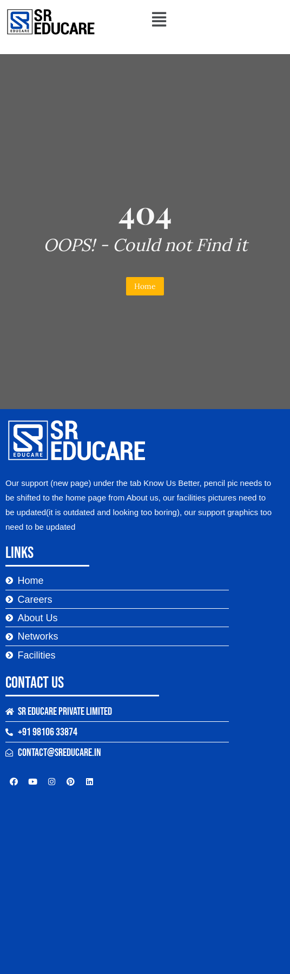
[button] (159, 19)
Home (145, 286)
